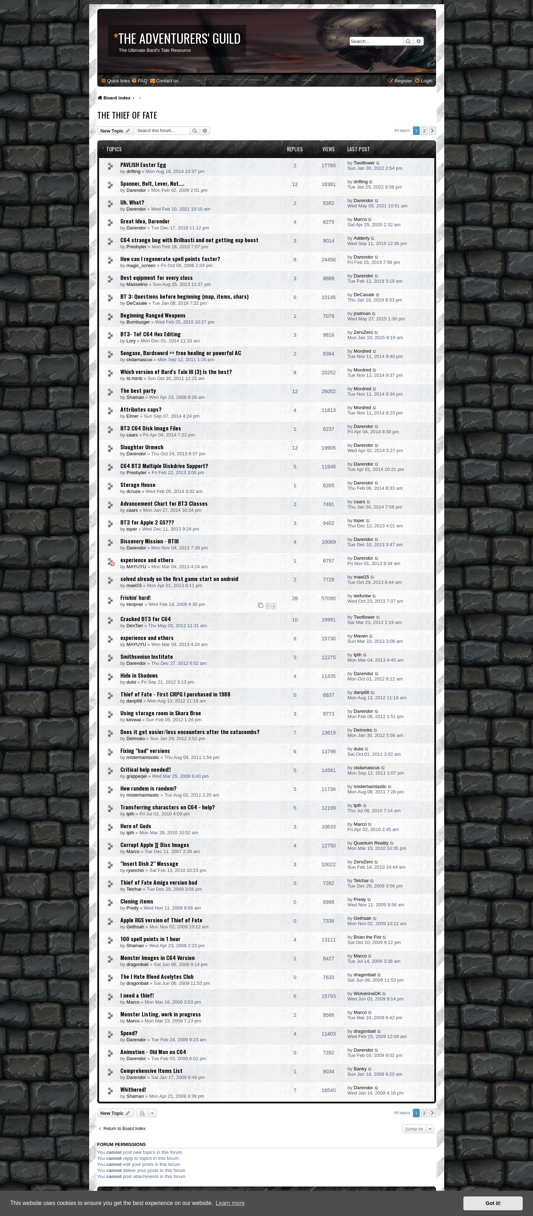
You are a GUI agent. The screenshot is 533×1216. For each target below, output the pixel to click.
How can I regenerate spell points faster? (170, 258)
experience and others (147, 559)
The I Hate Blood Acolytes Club (157, 976)
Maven (361, 636)
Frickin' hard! (135, 597)
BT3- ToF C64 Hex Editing (150, 334)
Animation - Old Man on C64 (153, 1051)
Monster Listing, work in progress (160, 1014)
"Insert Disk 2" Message (149, 863)
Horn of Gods (135, 825)
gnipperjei (136, 776)
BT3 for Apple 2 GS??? (147, 522)
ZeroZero (363, 332)
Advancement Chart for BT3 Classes (164, 503)
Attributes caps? (141, 409)
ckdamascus (139, 359)
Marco (360, 219)
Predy (132, 908)
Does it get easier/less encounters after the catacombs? (190, 731)
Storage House (138, 484)
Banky (360, 1068)
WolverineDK (367, 993)
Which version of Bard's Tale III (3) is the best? (176, 371)
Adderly (362, 238)
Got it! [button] (493, 1203)
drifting (133, 171)
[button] (432, 130)
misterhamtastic (142, 757)
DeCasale (136, 303)
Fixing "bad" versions (145, 750)
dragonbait (137, 964)
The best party (138, 390)
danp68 (134, 701)
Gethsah (135, 926)
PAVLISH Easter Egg (143, 164)
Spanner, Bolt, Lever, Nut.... (152, 183)
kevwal (133, 719)
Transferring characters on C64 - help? (167, 807)
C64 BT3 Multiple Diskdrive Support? (164, 465)
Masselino (136, 284)
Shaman (135, 397)
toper (131, 529)
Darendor (136, 190)
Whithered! (133, 1089)
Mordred (362, 351)
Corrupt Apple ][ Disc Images (154, 844)
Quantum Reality (371, 843)
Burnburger (138, 322)
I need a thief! (137, 995)
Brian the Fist (367, 937)
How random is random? (148, 788)
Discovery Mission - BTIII (149, 541)
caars (132, 435)
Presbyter (136, 246)
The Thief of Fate (127, 114)
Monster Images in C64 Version (157, 957)
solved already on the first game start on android (179, 578)
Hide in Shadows (139, 675)
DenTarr (134, 625)
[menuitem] (139, 81)
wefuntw (362, 595)
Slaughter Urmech (141, 447)
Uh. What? (132, 202)
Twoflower (364, 162)
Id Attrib (134, 378)
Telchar (134, 889)
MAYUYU (136, 566)
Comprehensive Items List (151, 1070)
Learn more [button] (230, 1203)
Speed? (128, 1032)
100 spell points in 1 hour (150, 938)
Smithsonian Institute (146, 656)
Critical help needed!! (145, 769)
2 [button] (424, 130)
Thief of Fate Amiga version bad (158, 882)
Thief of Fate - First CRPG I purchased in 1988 (175, 694)
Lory (131, 340)
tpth (357, 654)
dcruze (133, 491)
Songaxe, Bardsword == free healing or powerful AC (180, 352)
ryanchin (135, 870)
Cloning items (136, 901)
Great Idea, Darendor (145, 221)
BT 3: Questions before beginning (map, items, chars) (184, 296)
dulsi (131, 682)
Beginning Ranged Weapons (153, 315)
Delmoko (135, 738)
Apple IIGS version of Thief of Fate (161, 920)
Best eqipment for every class (156, 277)
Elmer (132, 416)
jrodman (362, 313)
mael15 (134, 585)
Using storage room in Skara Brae (160, 713)
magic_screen (141, 265)
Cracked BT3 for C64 (145, 618)
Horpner (134, 604)
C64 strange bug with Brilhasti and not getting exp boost (189, 239)
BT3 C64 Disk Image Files (150, 428)
